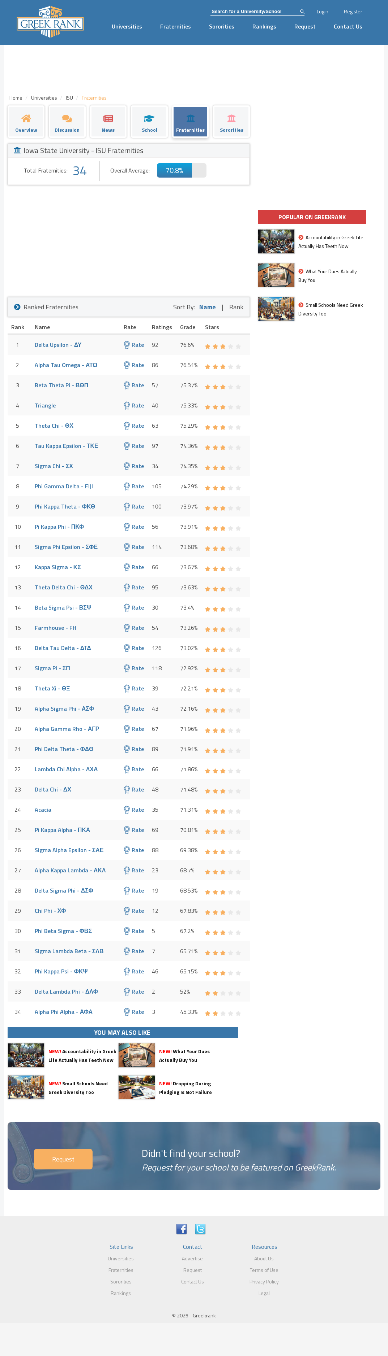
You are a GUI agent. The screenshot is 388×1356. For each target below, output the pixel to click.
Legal (264, 1293)
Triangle (45, 405)
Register (353, 11)
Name (207, 307)
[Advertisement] (129, 239)
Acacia (43, 809)
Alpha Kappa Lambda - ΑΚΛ (70, 870)
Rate (134, 344)
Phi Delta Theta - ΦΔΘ (64, 749)
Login (322, 11)
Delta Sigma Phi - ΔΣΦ (64, 890)
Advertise (192, 1258)
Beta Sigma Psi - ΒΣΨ (63, 607)
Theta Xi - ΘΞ (52, 688)
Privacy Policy (264, 1281)
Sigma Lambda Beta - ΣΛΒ (69, 951)
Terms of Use (264, 1270)
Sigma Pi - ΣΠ (52, 668)
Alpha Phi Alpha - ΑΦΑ (64, 1011)
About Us (264, 1258)
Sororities (221, 26)
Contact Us (348, 26)
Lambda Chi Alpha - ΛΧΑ (66, 769)
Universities (127, 26)
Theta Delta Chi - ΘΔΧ (64, 587)
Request (305, 26)
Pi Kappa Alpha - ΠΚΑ (62, 829)
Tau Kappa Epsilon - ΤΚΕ (66, 445)
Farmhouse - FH (55, 627)
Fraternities (175, 26)
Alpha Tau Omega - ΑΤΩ (66, 365)
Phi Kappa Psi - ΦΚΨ (61, 971)
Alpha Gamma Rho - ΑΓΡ (67, 728)
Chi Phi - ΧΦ (50, 910)
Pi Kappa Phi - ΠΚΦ (59, 526)
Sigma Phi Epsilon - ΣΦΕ (66, 546)
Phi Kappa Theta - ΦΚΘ (65, 506)
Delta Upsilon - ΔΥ (58, 344)
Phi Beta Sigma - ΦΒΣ (63, 930)
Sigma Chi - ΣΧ (54, 466)
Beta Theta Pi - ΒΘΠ (62, 385)
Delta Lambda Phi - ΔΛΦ (66, 991)
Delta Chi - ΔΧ (53, 789)
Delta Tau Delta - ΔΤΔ (63, 648)
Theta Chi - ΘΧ (54, 425)
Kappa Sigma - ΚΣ (58, 567)
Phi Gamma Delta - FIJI (64, 486)
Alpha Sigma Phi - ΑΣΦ (64, 708)
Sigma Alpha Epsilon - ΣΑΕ (69, 850)
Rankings (264, 26)
